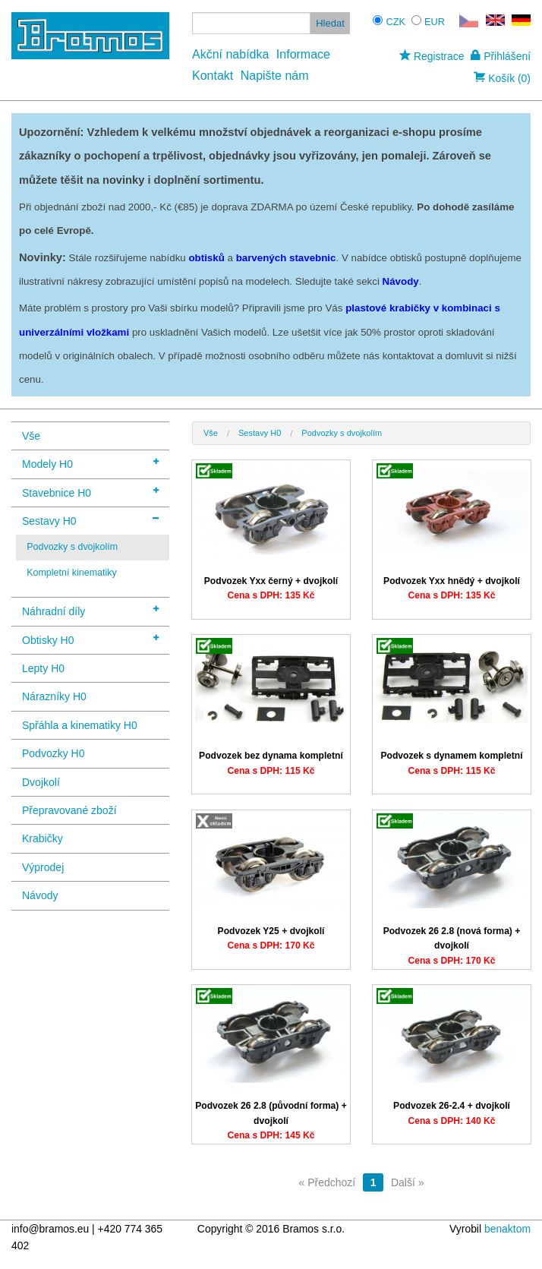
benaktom (507, 1229)
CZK (395, 21)
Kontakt (212, 75)
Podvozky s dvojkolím (72, 546)
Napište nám (275, 75)
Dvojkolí (41, 782)
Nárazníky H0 (54, 696)
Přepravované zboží (69, 810)
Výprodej (43, 867)
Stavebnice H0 (90, 492)
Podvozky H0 (53, 753)
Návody (40, 895)
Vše (31, 436)
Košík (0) (502, 78)
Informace (303, 54)
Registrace (431, 56)
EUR (434, 21)
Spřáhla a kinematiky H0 (79, 725)
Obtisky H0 (90, 639)
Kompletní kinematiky (72, 572)
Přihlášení (501, 56)
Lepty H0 (43, 668)
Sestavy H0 (90, 520)
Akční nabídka (230, 54)
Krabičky (42, 838)
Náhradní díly (90, 610)
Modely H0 (90, 463)
